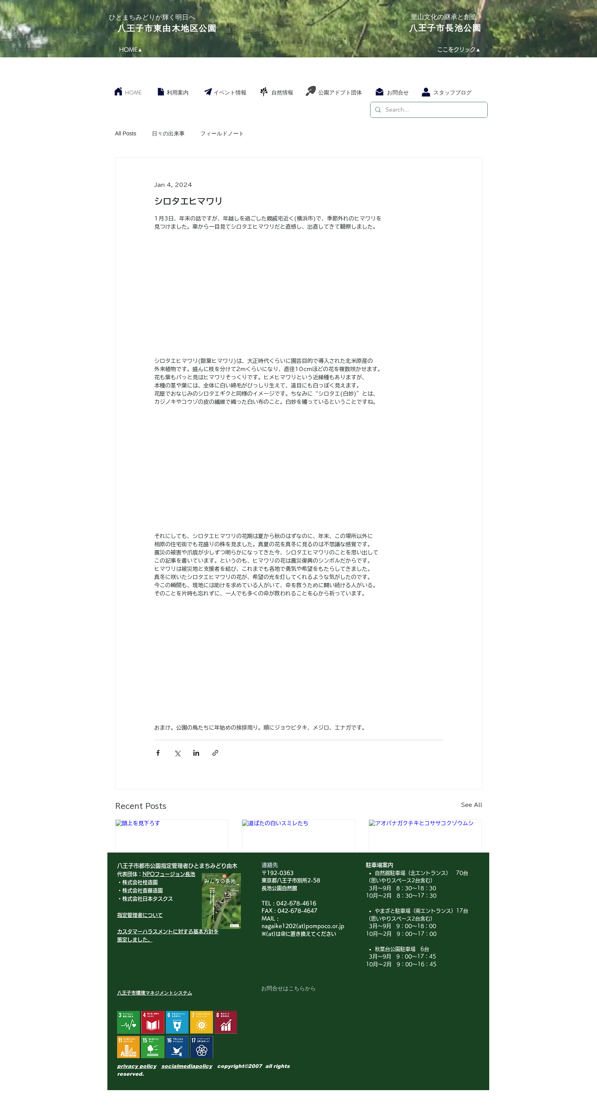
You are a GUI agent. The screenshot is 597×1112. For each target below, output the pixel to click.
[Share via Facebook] (158, 753)
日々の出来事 (168, 133)
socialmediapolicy (186, 1066)
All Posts (125, 133)
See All (471, 805)
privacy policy (136, 1066)
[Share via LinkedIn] (196, 753)
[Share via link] (215, 753)
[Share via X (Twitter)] (177, 753)
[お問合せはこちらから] (288, 988)
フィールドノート (222, 133)
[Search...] (428, 109)
